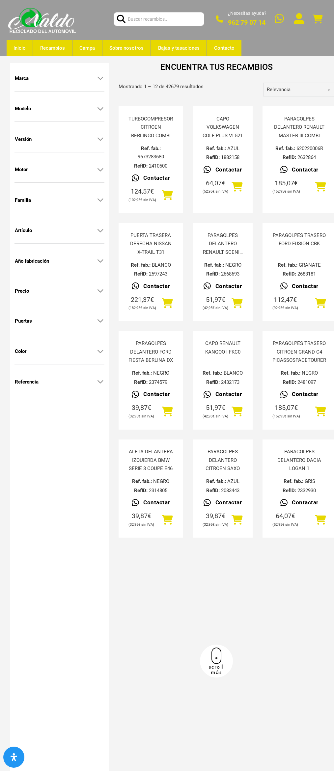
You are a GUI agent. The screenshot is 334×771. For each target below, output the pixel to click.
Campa (87, 48)
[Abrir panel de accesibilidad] (13, 757)
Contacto (224, 48)
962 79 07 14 (246, 22)
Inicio (20, 48)
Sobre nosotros (126, 48)
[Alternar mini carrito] (317, 19)
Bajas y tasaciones (179, 48)
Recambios (52, 48)
